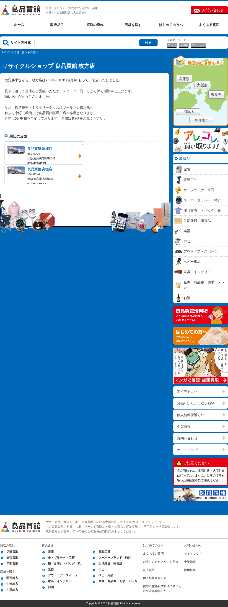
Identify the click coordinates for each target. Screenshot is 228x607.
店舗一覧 (19, 52)
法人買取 (149, 570)
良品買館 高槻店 (39, 149)
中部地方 (201, 120)
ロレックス (198, 45)
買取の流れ (95, 25)
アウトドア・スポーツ (63, 575)
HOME (6, 52)
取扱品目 (57, 25)
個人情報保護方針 (190, 415)
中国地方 (188, 112)
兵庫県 (184, 79)
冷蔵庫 (184, 45)
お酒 (51, 587)
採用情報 (190, 570)
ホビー (102, 569)
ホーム (19, 25)
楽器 (51, 569)
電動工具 (104, 551)
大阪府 (202, 85)
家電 (51, 551)
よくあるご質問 (153, 553)
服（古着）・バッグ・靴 (64, 563)
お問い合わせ (213, 10)
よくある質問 (209, 25)
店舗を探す (133, 25)
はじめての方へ (171, 25)
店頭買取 (12, 551)
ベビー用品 (105, 575)
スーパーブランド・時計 (114, 557)
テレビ (172, 45)
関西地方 (12, 578)
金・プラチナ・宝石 (61, 557)
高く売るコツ (187, 392)
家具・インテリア (60, 581)
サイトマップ (187, 450)
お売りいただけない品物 (196, 403)
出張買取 (12, 557)
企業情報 (184, 426)
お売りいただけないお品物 (161, 561)
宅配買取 (12, 563)
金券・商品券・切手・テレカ (117, 581)
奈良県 (216, 95)
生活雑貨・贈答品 (110, 563)
